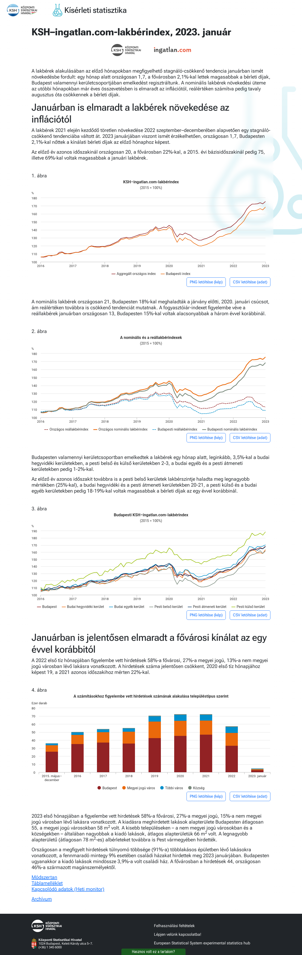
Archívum (42, 899)
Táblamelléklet (47, 883)
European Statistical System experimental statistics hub (202, 943)
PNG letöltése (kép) (206, 282)
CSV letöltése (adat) (250, 282)
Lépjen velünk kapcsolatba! (177, 934)
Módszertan (44, 877)
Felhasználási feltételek (174, 925)
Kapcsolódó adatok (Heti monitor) (68, 889)
